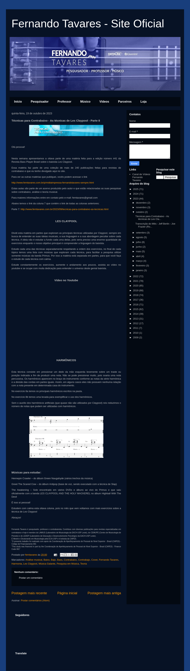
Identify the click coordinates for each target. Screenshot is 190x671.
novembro (141, 207)
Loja (143, 101)
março (139, 260)
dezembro (141, 202)
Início (18, 101)
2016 (136, 304)
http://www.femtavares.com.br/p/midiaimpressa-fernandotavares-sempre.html (53, 182)
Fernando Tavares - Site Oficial (88, 23)
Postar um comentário (30, 577)
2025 (136, 189)
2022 (136, 276)
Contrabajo (84, 559)
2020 (136, 285)
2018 (136, 295)
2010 (136, 332)
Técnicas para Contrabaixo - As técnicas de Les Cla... (152, 218)
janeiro (140, 270)
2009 (136, 337)
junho (139, 246)
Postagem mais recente (29, 593)
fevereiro (141, 265)
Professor (64, 101)
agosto (140, 237)
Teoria (83, 563)
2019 (136, 290)
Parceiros (125, 101)
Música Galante (47, 563)
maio (139, 251)
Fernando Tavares (108, 559)
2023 (136, 198)
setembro (141, 232)
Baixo (47, 559)
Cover (94, 559)
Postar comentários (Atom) (35, 600)
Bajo (53, 559)
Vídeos (104, 101)
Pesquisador (40, 101)
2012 (136, 323)
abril (138, 256)
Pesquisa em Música (68, 563)
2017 (136, 299)
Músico (85, 101)
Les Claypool (30, 563)
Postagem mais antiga (104, 593)
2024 (136, 193)
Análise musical (33, 559)
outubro (140, 212)
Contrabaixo (70, 559)
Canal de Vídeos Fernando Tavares (141, 177)
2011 (136, 328)
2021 (136, 281)
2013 (136, 318)
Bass (60, 559)
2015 (136, 309)
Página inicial (67, 593)
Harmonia (17, 563)
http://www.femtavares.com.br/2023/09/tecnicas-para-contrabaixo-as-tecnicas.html (64, 209)
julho (139, 242)
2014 (136, 313)
